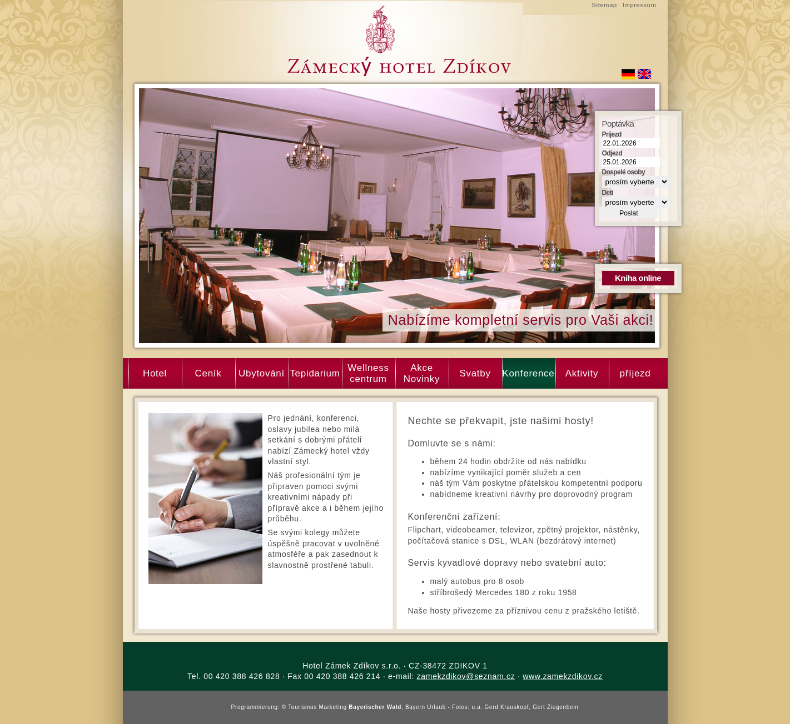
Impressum (640, 5)
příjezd (635, 373)
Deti (607, 193)
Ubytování (262, 373)
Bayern (415, 707)
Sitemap (604, 5)
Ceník (208, 373)
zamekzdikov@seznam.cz (466, 676)
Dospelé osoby (623, 172)
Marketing (333, 707)
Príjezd (612, 134)
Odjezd (612, 153)
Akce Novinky (422, 373)
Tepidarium (315, 373)
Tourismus (302, 707)
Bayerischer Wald (375, 707)
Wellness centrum (368, 373)
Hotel (155, 373)
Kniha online (638, 278)
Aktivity (581, 373)
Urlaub (436, 707)
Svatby (474, 373)
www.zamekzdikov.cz (563, 676)
